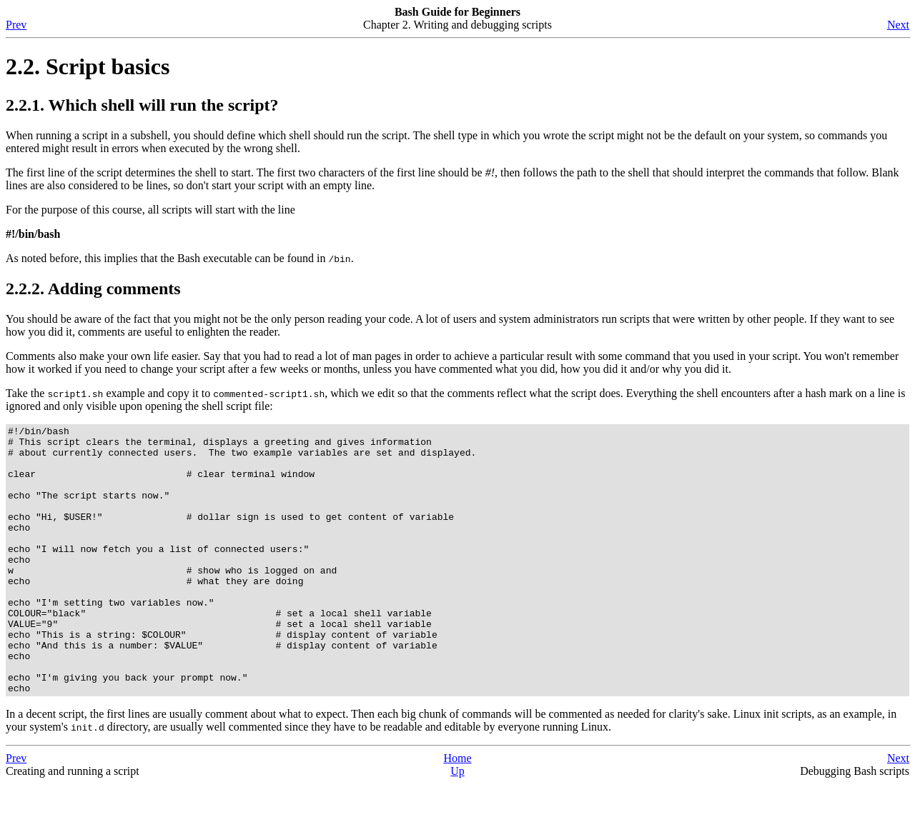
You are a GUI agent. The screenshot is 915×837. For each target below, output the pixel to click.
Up (457, 824)
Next (898, 25)
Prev (16, 25)
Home (457, 812)
